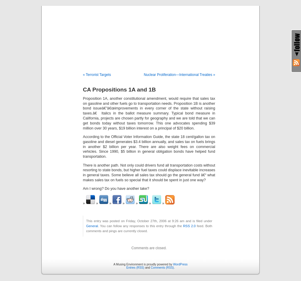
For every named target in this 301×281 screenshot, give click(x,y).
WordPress (180, 264)
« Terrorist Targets (97, 75)
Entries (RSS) (135, 267)
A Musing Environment (150, 32)
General (92, 226)
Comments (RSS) (162, 267)
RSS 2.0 (189, 226)
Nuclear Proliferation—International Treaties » (179, 75)
